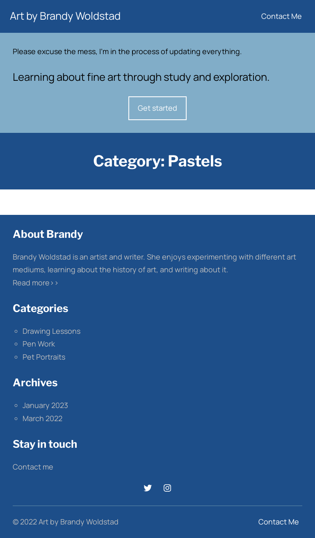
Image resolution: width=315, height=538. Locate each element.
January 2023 (45, 405)
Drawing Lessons (51, 331)
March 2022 (42, 418)
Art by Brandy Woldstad (65, 16)
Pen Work (39, 344)
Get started (157, 108)
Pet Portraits (44, 357)
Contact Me (281, 16)
